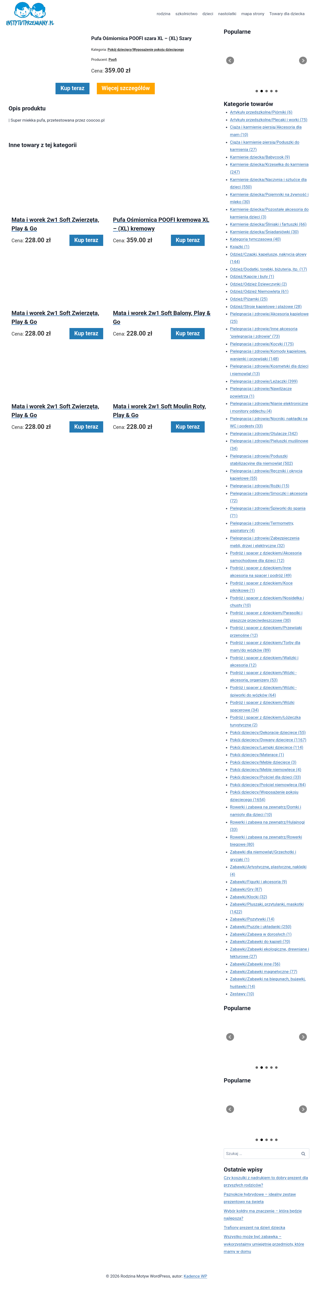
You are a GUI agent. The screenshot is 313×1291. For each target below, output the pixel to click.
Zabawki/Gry (246, 889)
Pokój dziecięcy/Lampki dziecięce (266, 747)
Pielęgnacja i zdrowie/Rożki (259, 485)
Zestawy (242, 993)
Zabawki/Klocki (248, 896)
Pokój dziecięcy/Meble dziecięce (263, 762)
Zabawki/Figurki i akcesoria (258, 881)
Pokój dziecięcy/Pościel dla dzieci (265, 777)
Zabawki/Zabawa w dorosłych (261, 934)
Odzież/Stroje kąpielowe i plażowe (266, 306)
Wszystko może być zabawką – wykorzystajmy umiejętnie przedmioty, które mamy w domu (264, 1244)
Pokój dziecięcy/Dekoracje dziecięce (268, 732)
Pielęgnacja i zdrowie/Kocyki (262, 343)
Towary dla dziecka (286, 13)
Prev (230, 60)
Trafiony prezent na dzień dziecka (254, 1227)
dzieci (207, 13)
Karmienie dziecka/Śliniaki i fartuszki (268, 224)
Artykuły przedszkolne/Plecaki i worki (268, 119)
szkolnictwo (186, 13)
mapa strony (252, 13)
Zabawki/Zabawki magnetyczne (263, 971)
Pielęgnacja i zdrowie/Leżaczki (264, 381)
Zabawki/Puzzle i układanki (260, 926)
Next (303, 60)
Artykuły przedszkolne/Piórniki (261, 112)
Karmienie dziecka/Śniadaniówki (264, 231)
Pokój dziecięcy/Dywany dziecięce (268, 739)
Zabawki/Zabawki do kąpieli (260, 941)
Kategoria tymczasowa (255, 239)
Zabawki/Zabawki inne (255, 964)
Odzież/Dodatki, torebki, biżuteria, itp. (268, 269)
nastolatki (227, 13)
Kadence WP (195, 1276)
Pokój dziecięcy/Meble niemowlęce (265, 769)
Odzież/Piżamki (249, 298)
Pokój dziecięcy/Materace (257, 754)
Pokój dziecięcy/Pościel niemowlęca (268, 784)
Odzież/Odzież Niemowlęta (259, 291)
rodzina (163, 13)
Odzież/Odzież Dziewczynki (258, 284)
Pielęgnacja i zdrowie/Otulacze (264, 433)
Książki (240, 246)
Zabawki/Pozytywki (252, 919)
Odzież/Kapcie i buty (252, 276)
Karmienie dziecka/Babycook (260, 157)
